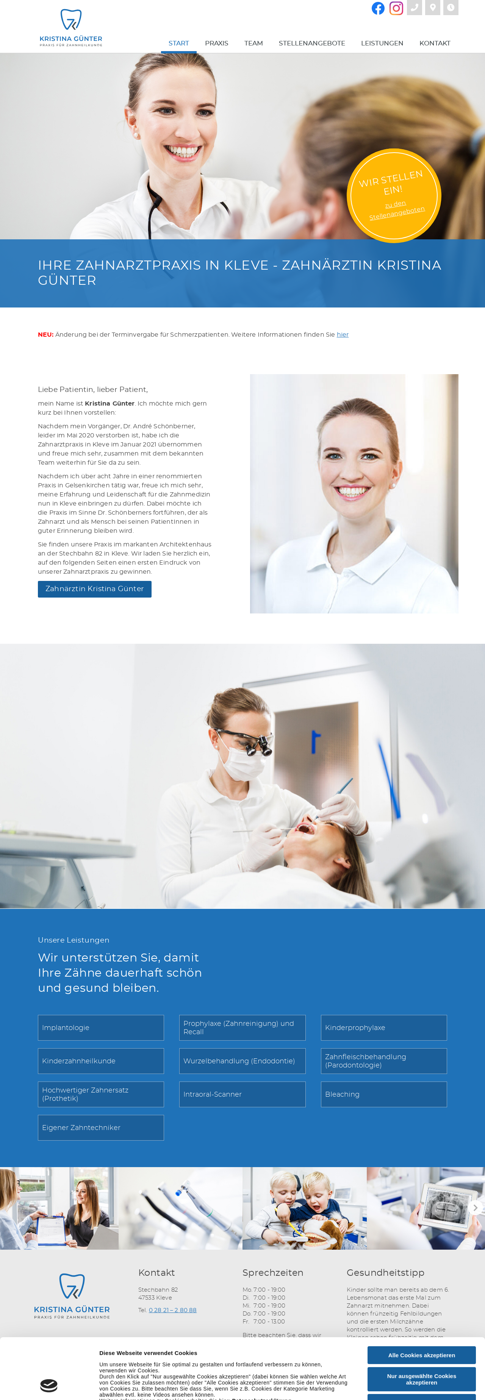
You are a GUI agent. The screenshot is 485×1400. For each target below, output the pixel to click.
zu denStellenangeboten (397, 210)
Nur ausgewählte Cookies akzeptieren (422, 1322)
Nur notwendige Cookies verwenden (421, 1349)
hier (343, 335)
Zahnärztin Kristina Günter (94, 589)
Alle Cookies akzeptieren (421, 1298)
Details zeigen (403, 1385)
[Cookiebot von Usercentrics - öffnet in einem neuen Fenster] (49, 1385)
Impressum (201, 1350)
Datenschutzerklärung (261, 1344)
